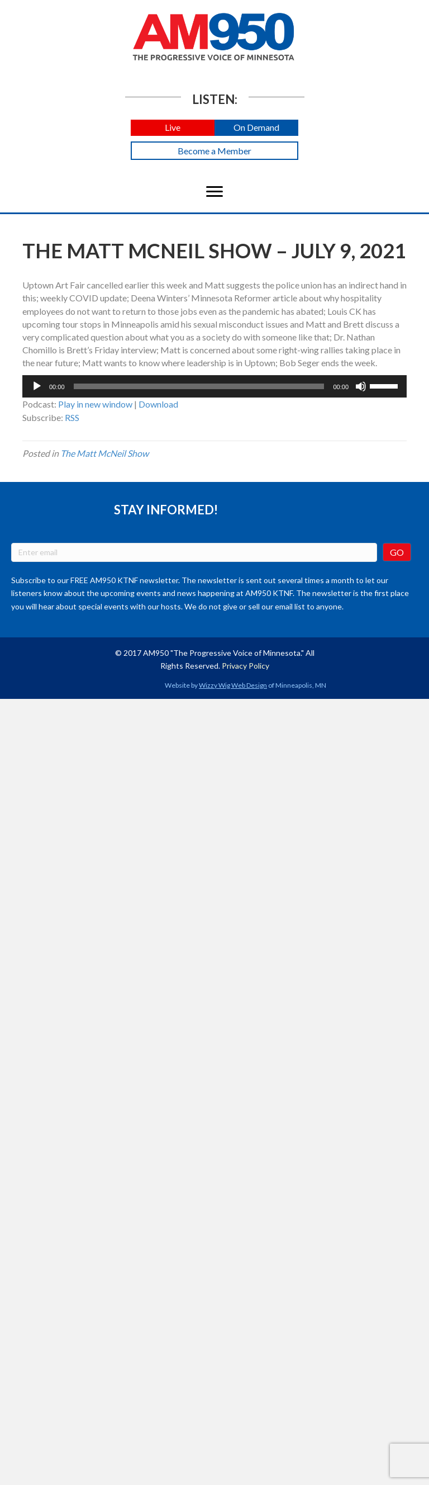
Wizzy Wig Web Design (233, 685)
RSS (72, 417)
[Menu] (214, 191)
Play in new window (95, 404)
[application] (214, 386)
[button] (172, 128)
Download (158, 404)
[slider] (199, 386)
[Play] (36, 386)
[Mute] (360, 386)
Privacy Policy (245, 665)
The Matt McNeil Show (104, 453)
